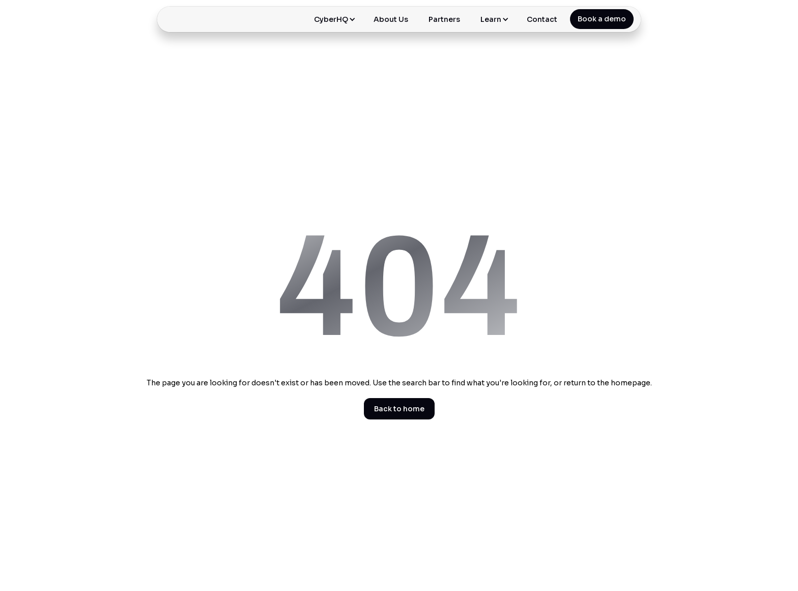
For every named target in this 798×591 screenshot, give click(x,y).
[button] (333, 19)
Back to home (399, 408)
